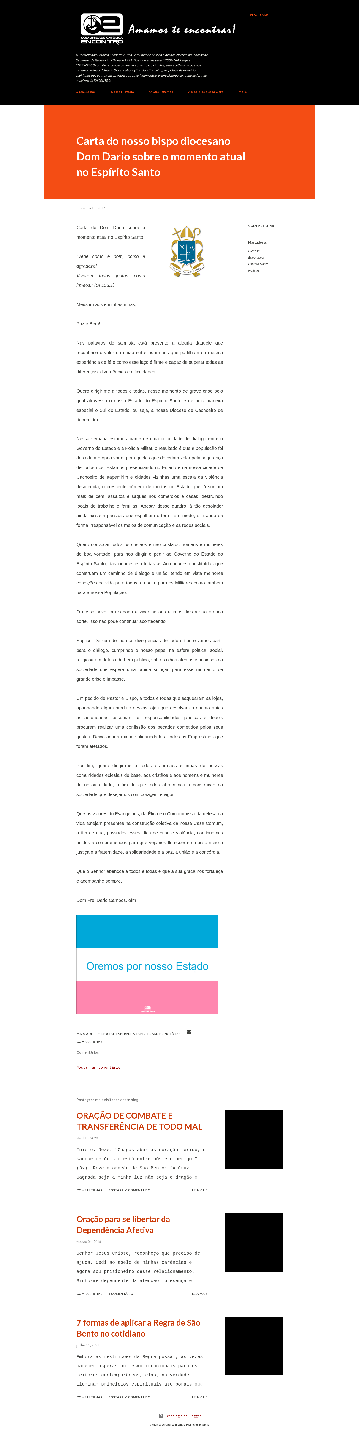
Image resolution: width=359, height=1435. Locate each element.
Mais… (243, 92)
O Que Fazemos (161, 92)
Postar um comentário (98, 1068)
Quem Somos (86, 92)
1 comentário (120, 1294)
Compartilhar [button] (261, 226)
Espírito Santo (258, 264)
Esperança (256, 257)
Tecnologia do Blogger (179, 1416)
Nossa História (122, 92)
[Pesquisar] (259, 15)
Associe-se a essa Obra (205, 92)
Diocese (254, 251)
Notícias (254, 270)
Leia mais (199, 1190)
